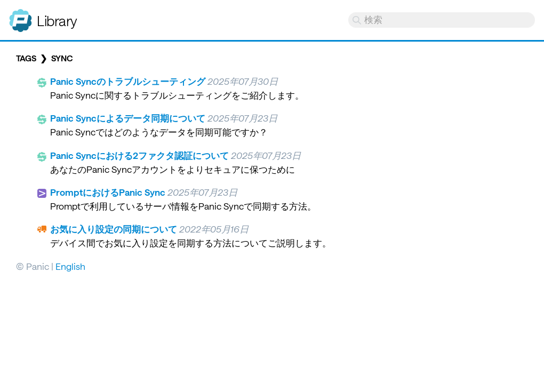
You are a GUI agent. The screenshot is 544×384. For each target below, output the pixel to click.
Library (57, 20)
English (70, 266)
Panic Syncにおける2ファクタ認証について (139, 155)
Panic (20, 16)
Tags (26, 58)
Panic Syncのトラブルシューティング (127, 81)
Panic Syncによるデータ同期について (127, 118)
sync (62, 58)
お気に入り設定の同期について (113, 228)
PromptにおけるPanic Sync (107, 192)
